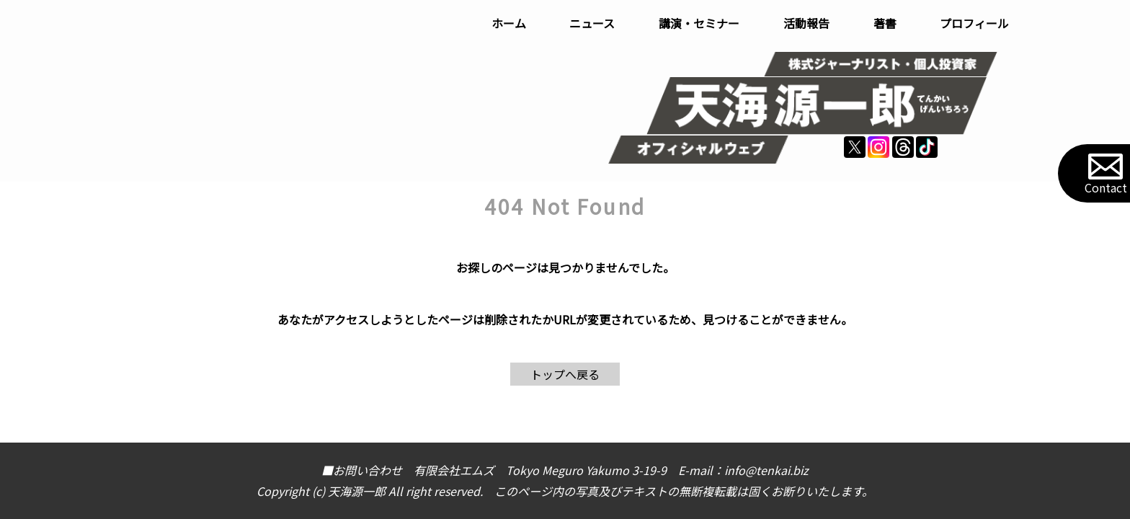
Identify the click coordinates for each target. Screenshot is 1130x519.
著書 (885, 23)
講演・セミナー (699, 23)
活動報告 (806, 23)
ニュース (592, 23)
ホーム (508, 23)
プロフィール (974, 23)
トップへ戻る (565, 374)
